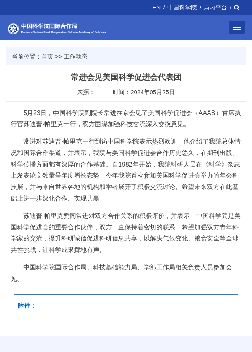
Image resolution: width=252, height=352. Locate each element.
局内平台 (215, 7)
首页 (47, 56)
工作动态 (75, 56)
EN (157, 7)
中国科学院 (182, 7)
